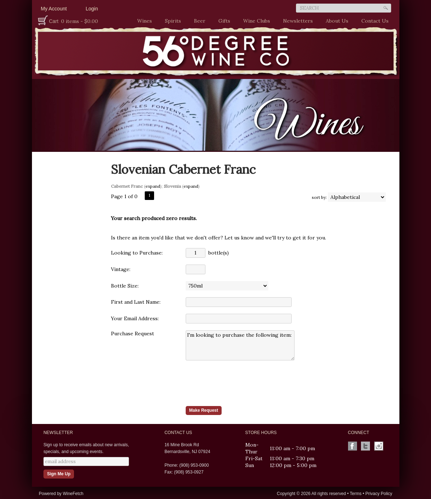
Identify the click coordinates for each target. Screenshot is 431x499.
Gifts (222, 21)
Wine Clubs (255, 21)
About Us (335, 21)
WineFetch (73, 493)
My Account (54, 8)
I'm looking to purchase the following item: (240, 345)
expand (152, 186)
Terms (356, 493)
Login (92, 8)
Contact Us (375, 21)
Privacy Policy (378, 493)
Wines (143, 21)
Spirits (171, 21)
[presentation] (240, 383)
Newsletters (298, 21)
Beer (197, 21)
